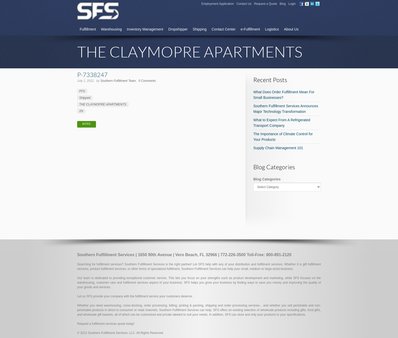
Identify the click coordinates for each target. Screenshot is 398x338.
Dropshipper (178, 29)
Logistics (272, 29)
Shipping (200, 29)
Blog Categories (266, 179)
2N (81, 111)
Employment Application (217, 4)
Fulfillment (88, 29)
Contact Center (224, 29)
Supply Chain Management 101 (278, 148)
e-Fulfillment (250, 29)
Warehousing (111, 29)
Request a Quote (265, 4)
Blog (283, 4)
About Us (291, 29)
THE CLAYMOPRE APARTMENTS (102, 104)
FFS (82, 91)
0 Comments (147, 81)
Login (292, 4)
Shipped (84, 98)
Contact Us (244, 4)
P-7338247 (92, 74)
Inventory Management (145, 29)
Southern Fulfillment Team (118, 81)
